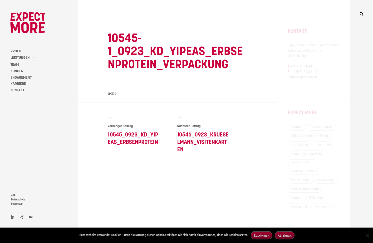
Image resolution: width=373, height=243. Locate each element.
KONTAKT (17, 90)
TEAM (14, 65)
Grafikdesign (299, 144)
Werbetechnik (323, 206)
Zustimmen (262, 235)
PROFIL (15, 51)
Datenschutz (18, 199)
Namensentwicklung (304, 188)
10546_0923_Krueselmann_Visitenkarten (203, 133)
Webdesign (316, 197)
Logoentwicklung (302, 162)
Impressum (17, 204)
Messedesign (326, 180)
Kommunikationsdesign (307, 153)
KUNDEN (17, 71)
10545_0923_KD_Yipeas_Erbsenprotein (134, 130)
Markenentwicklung (304, 171)
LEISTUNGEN (20, 57)
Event (324, 135)
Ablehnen (285, 235)
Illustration (323, 144)
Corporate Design (322, 127)
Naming (295, 197)
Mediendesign (300, 180)
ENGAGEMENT (21, 77)
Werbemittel (298, 206)
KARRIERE (18, 84)
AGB (13, 195)
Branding (296, 127)
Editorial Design (301, 135)
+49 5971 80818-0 (302, 66)
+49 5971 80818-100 (304, 71)
